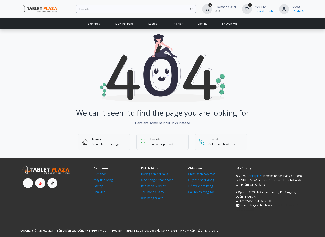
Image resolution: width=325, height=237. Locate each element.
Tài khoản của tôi (152, 192)
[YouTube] (40, 183)
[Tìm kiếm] (192, 9)
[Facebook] (28, 183)
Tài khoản (298, 11)
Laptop (98, 186)
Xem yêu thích (264, 11)
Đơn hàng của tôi (152, 198)
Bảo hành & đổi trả (154, 186)
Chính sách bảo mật (201, 174)
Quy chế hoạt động (201, 180)
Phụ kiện (99, 192)
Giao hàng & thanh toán (157, 180)
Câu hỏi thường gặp (201, 192)
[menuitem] (94, 23)
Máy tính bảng (103, 180)
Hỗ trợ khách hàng (200, 186)
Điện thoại (100, 174)
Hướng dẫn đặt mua (154, 174)
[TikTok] (52, 183)
